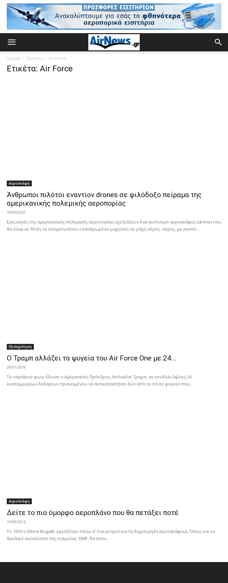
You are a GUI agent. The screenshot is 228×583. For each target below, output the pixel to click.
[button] (11, 42)
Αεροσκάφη (19, 183)
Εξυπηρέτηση (20, 346)
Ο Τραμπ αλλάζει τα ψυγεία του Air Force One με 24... (91, 358)
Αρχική (13, 58)
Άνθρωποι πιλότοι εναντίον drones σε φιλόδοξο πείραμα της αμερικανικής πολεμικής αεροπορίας (104, 199)
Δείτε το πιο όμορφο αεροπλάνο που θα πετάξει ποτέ (93, 513)
